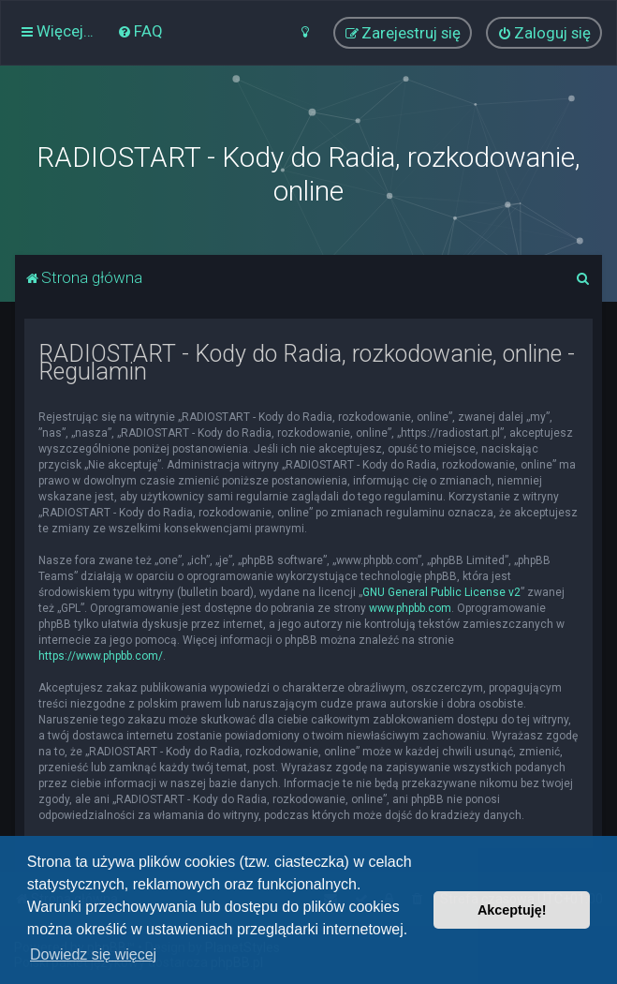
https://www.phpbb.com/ (100, 656)
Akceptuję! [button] (512, 909)
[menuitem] (140, 31)
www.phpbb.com (410, 608)
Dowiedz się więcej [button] (93, 954)
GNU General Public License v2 (441, 592)
